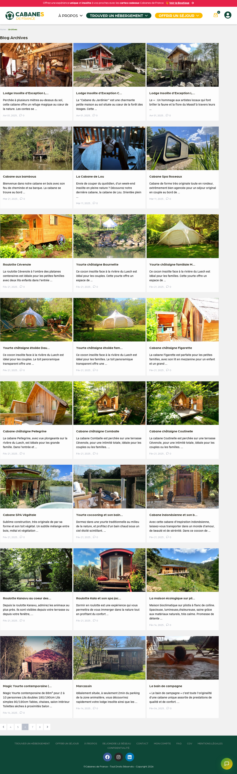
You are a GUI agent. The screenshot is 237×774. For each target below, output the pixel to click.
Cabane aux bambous (19, 176)
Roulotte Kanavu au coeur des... (27, 598)
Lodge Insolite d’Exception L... (26, 93)
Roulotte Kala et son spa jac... (98, 598)
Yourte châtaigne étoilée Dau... (26, 348)
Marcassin (84, 686)
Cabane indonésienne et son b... (173, 514)
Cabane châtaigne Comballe (97, 431)
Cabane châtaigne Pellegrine (24, 431)
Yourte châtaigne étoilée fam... (99, 348)
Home (3, 29)
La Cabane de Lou (90, 176)
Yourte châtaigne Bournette (97, 264)
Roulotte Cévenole (17, 264)
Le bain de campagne (165, 686)
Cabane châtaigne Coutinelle (171, 431)
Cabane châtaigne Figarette (170, 348)
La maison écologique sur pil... (172, 598)
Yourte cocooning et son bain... (99, 514)
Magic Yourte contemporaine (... (27, 686)
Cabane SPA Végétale (19, 514)
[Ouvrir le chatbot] (227, 764)
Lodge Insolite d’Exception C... (99, 93)
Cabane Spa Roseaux (165, 176)
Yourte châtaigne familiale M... (172, 264)
